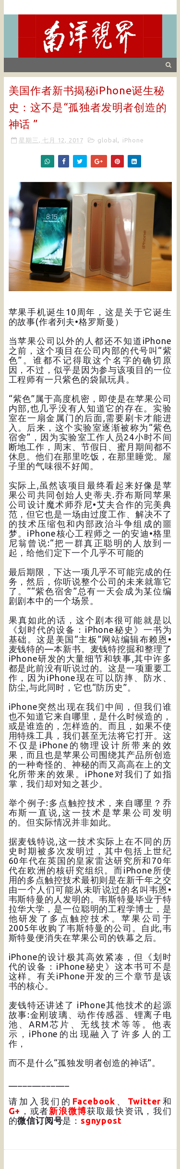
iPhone (133, 140)
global (107, 140)
